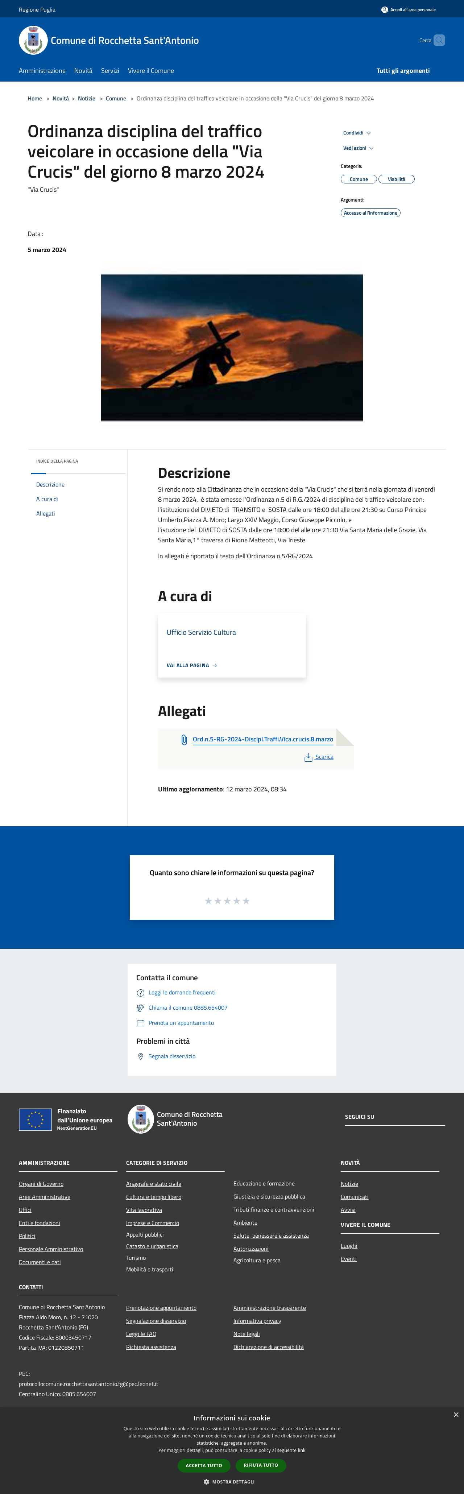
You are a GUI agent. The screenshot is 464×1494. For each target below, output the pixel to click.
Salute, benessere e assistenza (271, 1235)
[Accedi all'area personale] (408, 9)
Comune (116, 98)
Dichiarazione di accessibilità (268, 1346)
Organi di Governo (41, 1183)
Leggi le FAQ (141, 1333)
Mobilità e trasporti (149, 1269)
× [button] (456, 1415)
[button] (232, 1481)
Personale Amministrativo (51, 1249)
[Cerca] (436, 40)
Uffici (25, 1209)
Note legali (246, 1333)
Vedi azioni (359, 148)
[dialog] (232, 1450)
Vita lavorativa (144, 1209)
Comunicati (355, 1196)
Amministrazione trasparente (269, 1307)
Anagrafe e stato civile (153, 1183)
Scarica (318, 756)
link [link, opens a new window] (302, 1450)
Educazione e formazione (264, 1183)
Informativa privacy (257, 1320)
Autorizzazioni (251, 1248)
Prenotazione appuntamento (161, 1307)
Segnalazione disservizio (156, 1320)
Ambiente (245, 1222)
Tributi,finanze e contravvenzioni (273, 1209)
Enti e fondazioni (39, 1222)
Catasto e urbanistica (152, 1246)
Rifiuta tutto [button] (261, 1465)
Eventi (349, 1258)
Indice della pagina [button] (57, 461)
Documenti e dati (40, 1262)
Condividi (358, 133)
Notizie (86, 98)
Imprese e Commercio (152, 1222)
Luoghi (349, 1245)
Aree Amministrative (44, 1196)
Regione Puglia (37, 9)
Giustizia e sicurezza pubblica (269, 1196)
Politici (27, 1236)
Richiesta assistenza (151, 1346)
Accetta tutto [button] (204, 1465)
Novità (61, 98)
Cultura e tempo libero (153, 1196)
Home (35, 98)
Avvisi (348, 1209)
